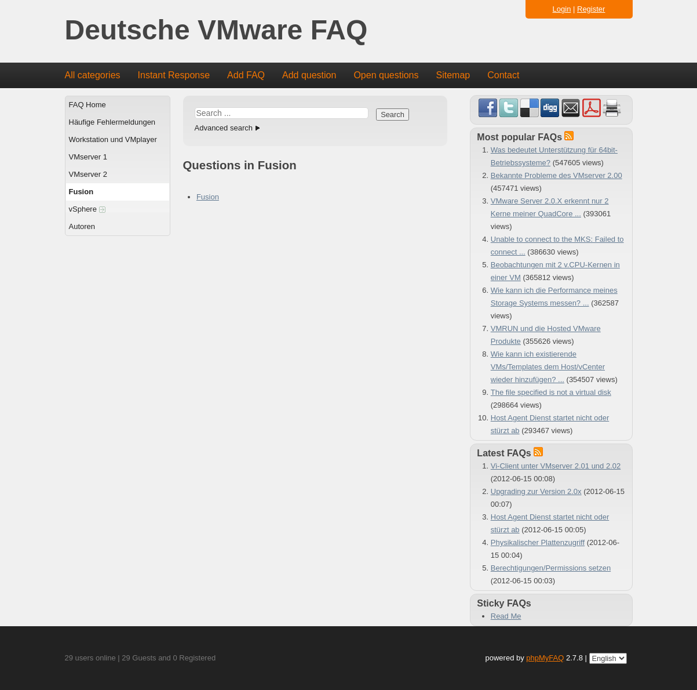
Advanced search (224, 128)
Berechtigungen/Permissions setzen (551, 568)
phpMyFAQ (545, 657)
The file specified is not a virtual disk (551, 392)
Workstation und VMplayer (113, 139)
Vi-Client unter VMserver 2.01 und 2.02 (556, 466)
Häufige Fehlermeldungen (112, 122)
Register (591, 9)
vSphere (87, 209)
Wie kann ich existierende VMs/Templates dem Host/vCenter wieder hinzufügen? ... (548, 367)
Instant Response (174, 75)
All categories (93, 75)
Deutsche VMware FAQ (216, 30)
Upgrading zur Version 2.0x (536, 491)
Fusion (81, 191)
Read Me (506, 616)
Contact (503, 75)
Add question (309, 75)
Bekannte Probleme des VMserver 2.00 (556, 175)
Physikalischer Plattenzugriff (538, 542)
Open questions (385, 75)
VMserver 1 (88, 156)
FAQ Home (87, 104)
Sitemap (453, 75)
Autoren (82, 226)
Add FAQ (246, 75)
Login (562, 9)
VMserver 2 (88, 174)
